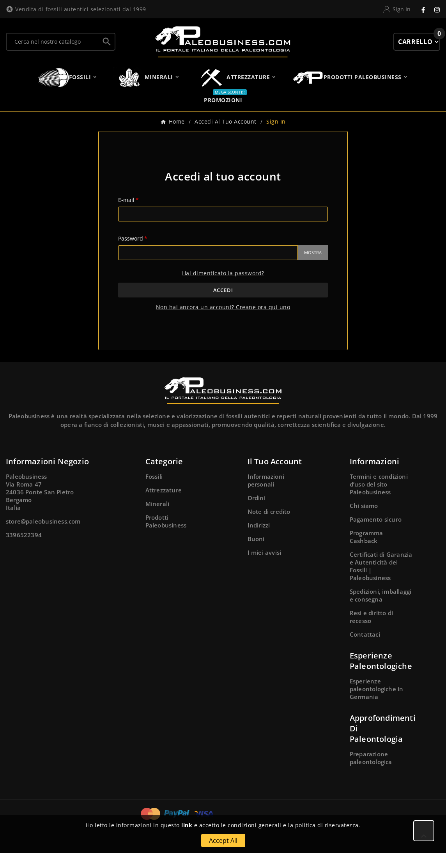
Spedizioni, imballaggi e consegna (380, 595)
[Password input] (208, 252)
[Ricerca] (53, 42)
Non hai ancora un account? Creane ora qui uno (223, 307)
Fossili (154, 476)
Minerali (157, 504)
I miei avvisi (264, 552)
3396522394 (24, 535)
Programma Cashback (366, 537)
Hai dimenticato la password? (223, 273)
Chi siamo (364, 506)
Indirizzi (259, 525)
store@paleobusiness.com (43, 521)
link (186, 825)
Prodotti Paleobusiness (166, 521)
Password (130, 238)
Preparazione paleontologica (371, 758)
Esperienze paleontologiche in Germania (377, 689)
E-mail (126, 200)
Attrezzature (163, 490)
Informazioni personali (266, 480)
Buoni (256, 539)
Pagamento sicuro (376, 519)
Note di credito (269, 511)
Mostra (313, 252)
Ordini (256, 498)
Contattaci (365, 634)
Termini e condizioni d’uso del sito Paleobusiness (379, 484)
